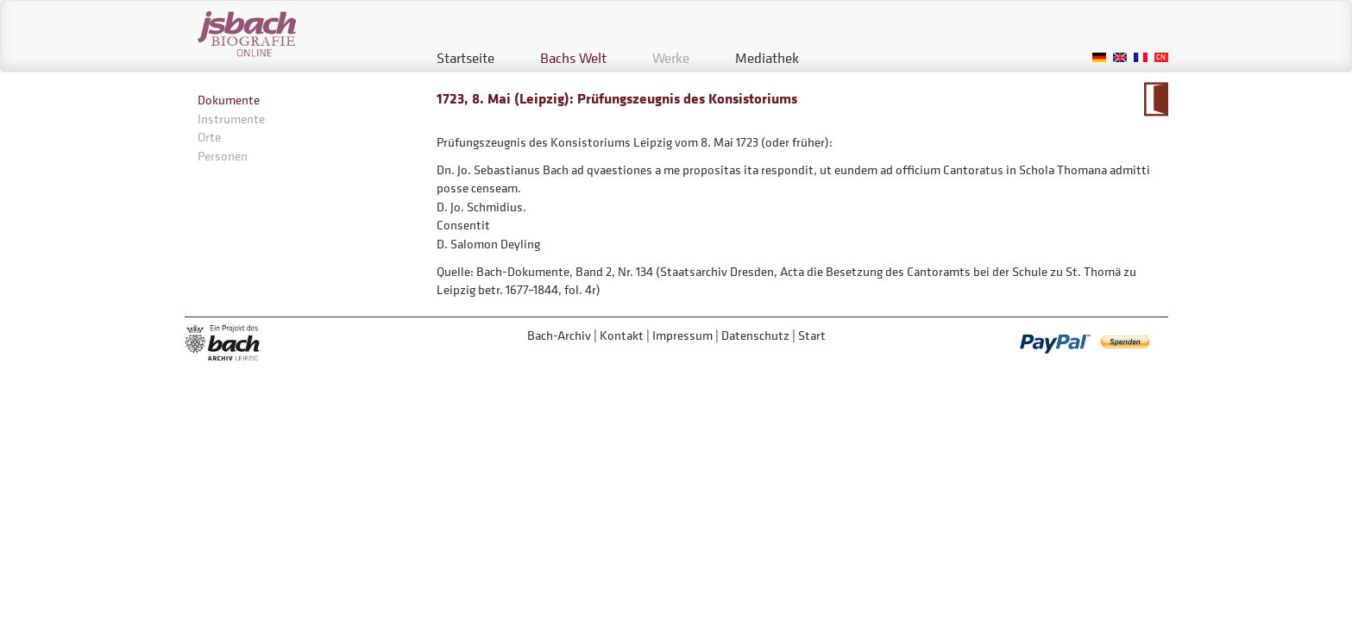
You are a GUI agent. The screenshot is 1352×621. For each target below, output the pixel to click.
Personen (223, 156)
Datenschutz (755, 335)
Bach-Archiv (559, 335)
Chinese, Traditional (1161, 57)
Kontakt (622, 335)
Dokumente (229, 100)
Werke (670, 57)
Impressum (682, 335)
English (1120, 57)
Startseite (465, 57)
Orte (209, 137)
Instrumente (231, 119)
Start (812, 335)
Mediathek (767, 57)
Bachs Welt (573, 57)
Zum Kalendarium (1155, 99)
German (1099, 57)
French (1141, 57)
